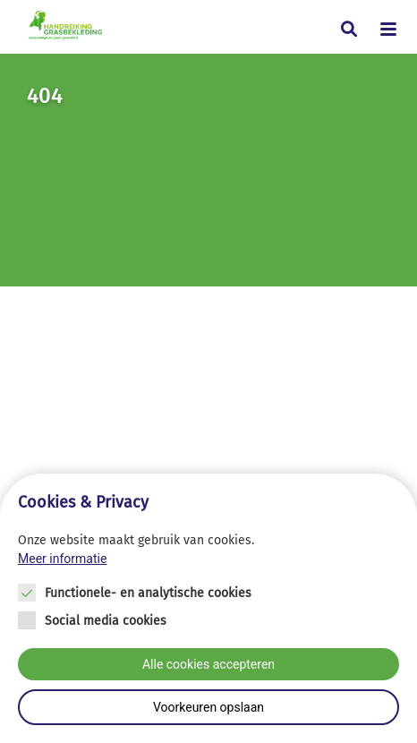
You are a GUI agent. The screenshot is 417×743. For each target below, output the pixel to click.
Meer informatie (62, 558)
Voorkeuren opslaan (208, 707)
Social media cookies (105, 620)
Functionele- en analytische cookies (148, 593)
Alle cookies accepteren (208, 664)
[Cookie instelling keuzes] (208, 608)
